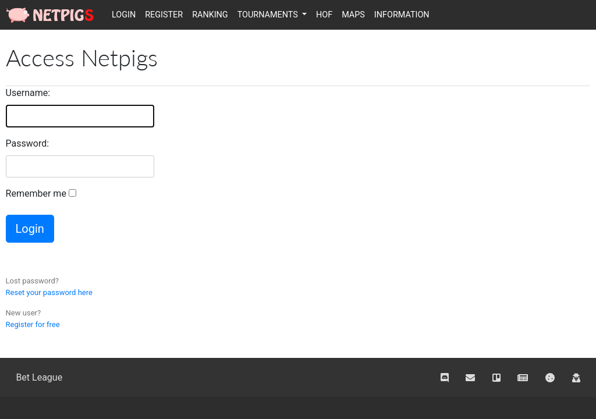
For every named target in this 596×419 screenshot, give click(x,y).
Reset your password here (49, 292)
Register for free (33, 324)
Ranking (210, 15)
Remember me (36, 193)
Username (27, 92)
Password (26, 143)
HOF (324, 15)
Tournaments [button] (268, 15)
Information (402, 15)
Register (164, 15)
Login (124, 15)
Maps (353, 15)
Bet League (39, 377)
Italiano (582, 14)
